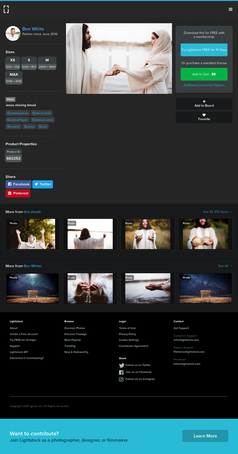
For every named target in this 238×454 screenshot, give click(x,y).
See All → (225, 266)
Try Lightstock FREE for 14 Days (204, 49)
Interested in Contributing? (27, 358)
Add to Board (204, 104)
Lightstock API (19, 352)
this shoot (32, 211)
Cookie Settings (129, 340)
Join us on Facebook (139, 372)
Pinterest (17, 193)
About (13, 328)
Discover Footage (75, 334)
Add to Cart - (204, 74)
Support (15, 346)
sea (43, 126)
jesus (29, 126)
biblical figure (17, 120)
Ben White (33, 28)
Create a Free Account (24, 334)
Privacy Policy (127, 334)
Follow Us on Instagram (140, 379)
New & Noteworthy (76, 352)
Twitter (42, 184)
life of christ (42, 113)
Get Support (181, 328)
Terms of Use (127, 328)
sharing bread (17, 113)
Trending (70, 346)
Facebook (18, 184)
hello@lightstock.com (187, 364)
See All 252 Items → (217, 212)
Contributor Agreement (133, 346)
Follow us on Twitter (138, 365)
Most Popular (72, 340)
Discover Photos (74, 328)
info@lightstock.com (186, 340)
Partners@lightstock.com (189, 352)
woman (13, 126)
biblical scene (42, 120)
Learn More (205, 435)
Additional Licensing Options (204, 85)
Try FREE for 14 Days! (23, 340)
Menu (230, 9)
